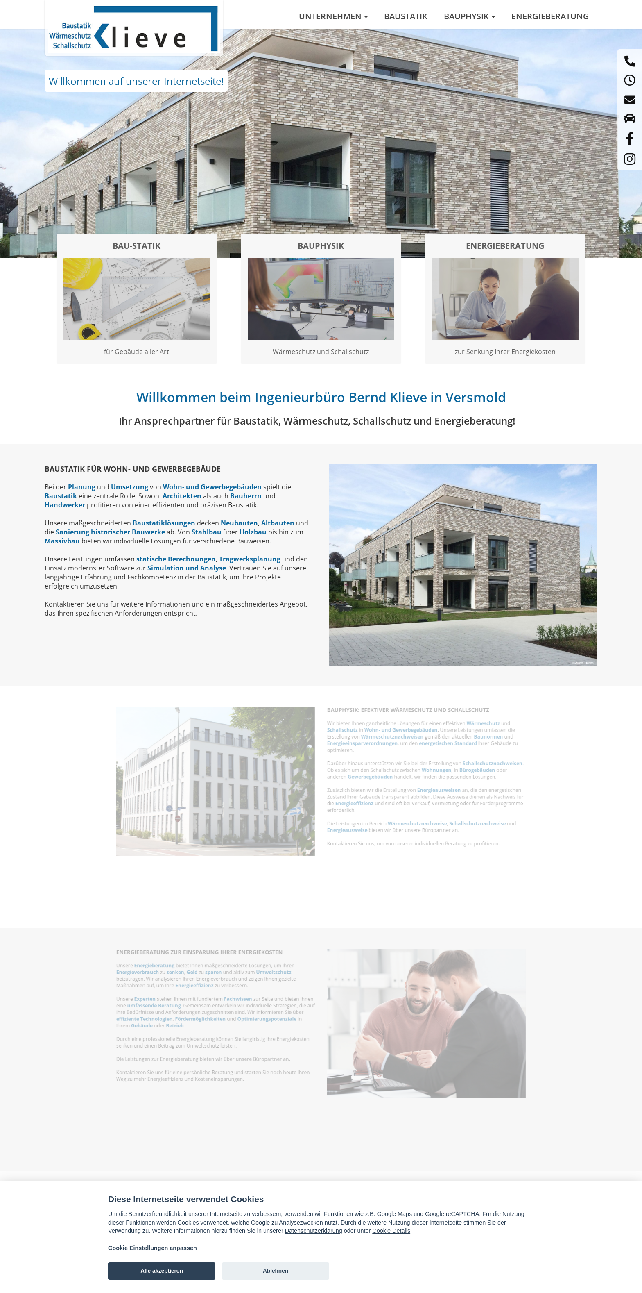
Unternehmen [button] (333, 16)
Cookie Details (391, 1230)
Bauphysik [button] (469, 16)
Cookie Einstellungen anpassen (152, 1248)
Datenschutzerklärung (313, 1230)
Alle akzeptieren (161, 1271)
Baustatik (405, 16)
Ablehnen (275, 1271)
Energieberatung (550, 16)
